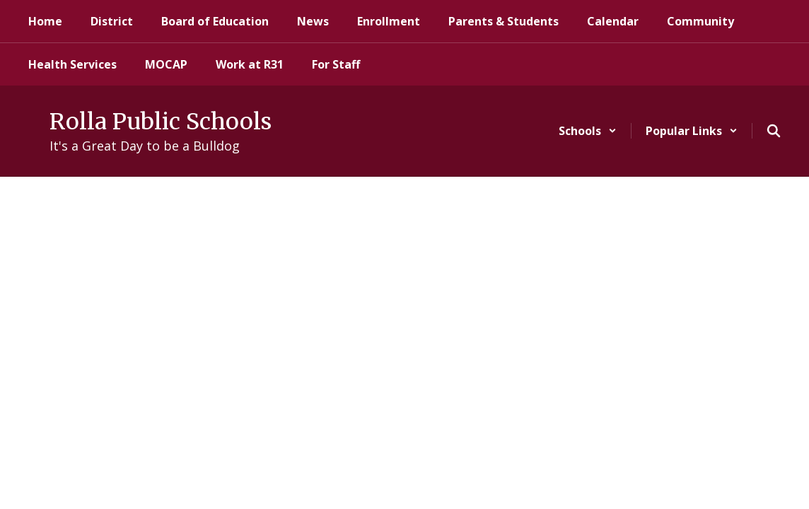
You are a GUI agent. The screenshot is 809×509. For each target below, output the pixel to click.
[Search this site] (774, 131)
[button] (588, 131)
